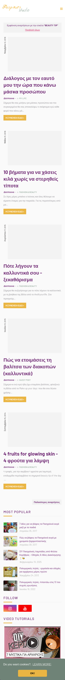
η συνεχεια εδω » (15, 118)
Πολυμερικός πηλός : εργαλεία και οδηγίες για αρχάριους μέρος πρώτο (40, 570)
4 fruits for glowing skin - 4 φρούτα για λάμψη (30, 457)
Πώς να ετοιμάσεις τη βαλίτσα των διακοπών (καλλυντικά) (29, 366)
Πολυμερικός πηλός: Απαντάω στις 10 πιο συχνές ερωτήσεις (39, 584)
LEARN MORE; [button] (42, 664)
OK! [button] (32, 673)
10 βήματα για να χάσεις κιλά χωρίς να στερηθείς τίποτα (30, 178)
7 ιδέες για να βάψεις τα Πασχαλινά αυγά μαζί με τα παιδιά (39, 525)
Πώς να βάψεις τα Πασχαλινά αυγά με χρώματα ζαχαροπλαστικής (38, 539)
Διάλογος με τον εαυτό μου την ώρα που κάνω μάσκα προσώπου (29, 84)
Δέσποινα (9, 98)
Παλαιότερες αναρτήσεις (47, 502)
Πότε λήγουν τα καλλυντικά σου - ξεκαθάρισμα (22, 272)
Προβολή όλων (32, 29)
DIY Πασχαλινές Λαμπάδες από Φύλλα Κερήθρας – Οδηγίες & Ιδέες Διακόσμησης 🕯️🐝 (40, 555)
